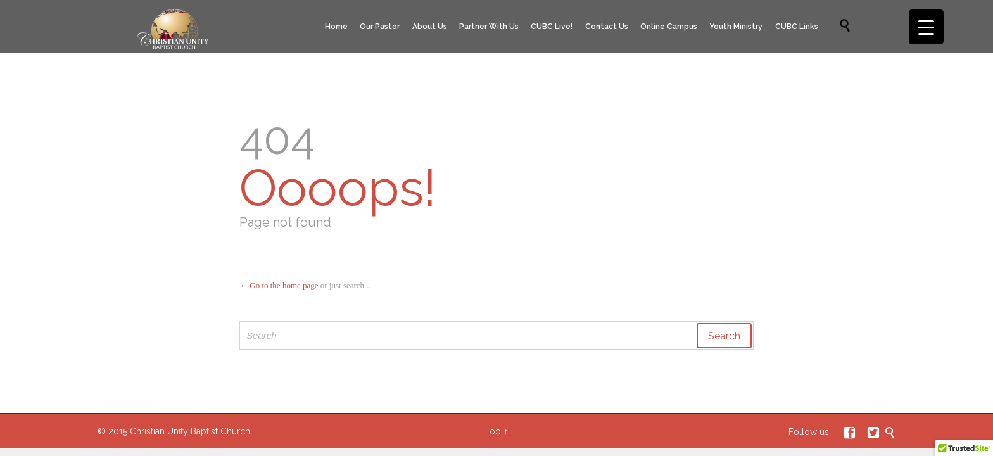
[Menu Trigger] (926, 27)
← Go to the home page (279, 285)
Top (493, 431)
